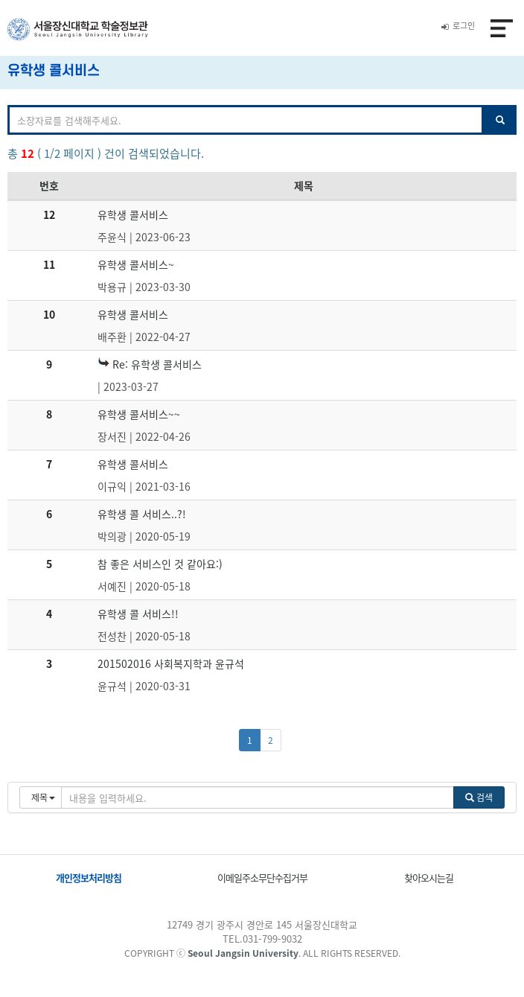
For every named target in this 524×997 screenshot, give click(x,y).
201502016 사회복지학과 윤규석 (171, 663)
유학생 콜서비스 (133, 214)
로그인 (458, 25)
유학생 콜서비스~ (136, 264)
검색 (479, 797)
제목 (303, 185)
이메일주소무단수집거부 (262, 878)
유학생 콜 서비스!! (138, 613)
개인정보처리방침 (88, 878)
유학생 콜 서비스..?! (142, 513)
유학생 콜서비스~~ (139, 414)
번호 (49, 185)
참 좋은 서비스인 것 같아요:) (160, 563)
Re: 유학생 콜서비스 (150, 364)
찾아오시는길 (428, 878)
